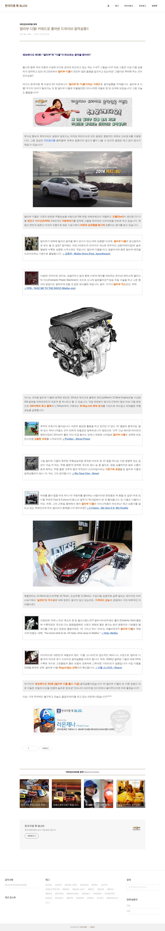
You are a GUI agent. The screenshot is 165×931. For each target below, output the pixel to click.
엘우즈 (111, 889)
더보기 (48, 903)
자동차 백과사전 (53, 889)
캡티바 (49, 894)
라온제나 (59, 898)
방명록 (154, 6)
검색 (157, 887)
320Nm (80, 898)
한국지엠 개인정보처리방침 (16, 885)
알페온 (66, 889)
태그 (117, 6)
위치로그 (142, 6)
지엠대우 (98, 894)
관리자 (92, 927)
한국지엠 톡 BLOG (16, 6)
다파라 (59, 885)
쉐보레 (101, 889)
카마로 (49, 885)
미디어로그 (128, 6)
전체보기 (86, 894)
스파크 (100, 898)
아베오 (91, 898)
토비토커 (84, 885)
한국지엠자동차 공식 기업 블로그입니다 (40, 830)
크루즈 (105, 885)
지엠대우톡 (110, 894)
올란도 (91, 889)
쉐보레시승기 (113, 898)
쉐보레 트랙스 (73, 894)
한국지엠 (59, 894)
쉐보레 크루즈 (71, 885)
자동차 (49, 898)
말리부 (70, 898)
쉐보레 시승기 (79, 889)
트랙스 (95, 885)
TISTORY (83, 927)
